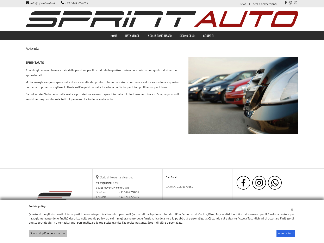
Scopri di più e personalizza (47, 233)
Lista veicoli (132, 35)
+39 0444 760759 (76, 3)
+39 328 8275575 (129, 197)
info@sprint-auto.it (42, 3)
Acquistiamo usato (160, 35)
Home (114, 35)
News (242, 4)
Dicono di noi (187, 35)
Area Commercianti (265, 4)
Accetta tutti (286, 233)
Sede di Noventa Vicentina (116, 177)
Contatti (208, 35)
